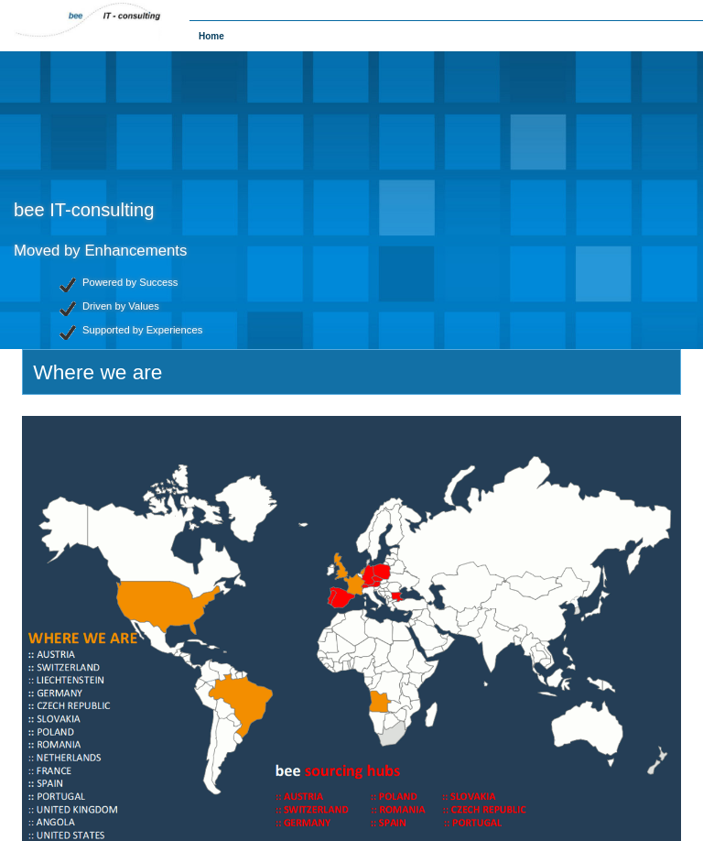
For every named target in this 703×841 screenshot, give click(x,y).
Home (211, 36)
